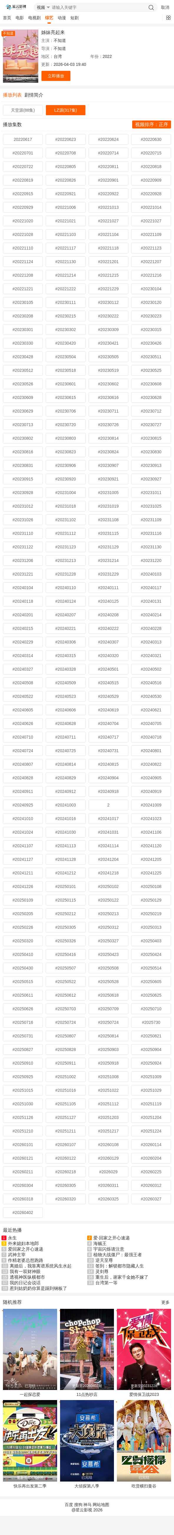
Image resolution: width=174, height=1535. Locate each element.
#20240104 (23, 587)
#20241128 (65, 859)
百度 (69, 1504)
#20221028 (23, 234)
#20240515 (108, 682)
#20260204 (151, 1158)
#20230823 (65, 451)
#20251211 (65, 1131)
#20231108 (108, 519)
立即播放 (56, 76)
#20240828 (23, 777)
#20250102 (108, 886)
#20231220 (151, 560)
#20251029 (151, 1090)
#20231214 (108, 560)
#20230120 (151, 302)
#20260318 (23, 1199)
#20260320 (65, 1199)
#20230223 (151, 316)
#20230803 (65, 438)
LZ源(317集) (65, 110)
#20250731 (23, 1036)
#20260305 (65, 1185)
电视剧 (34, 17)
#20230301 (23, 329)
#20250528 (108, 981)
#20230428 (23, 356)
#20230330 (23, 343)
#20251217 (108, 1131)
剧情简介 (33, 94)
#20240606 (65, 710)
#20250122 (108, 900)
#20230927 (151, 479)
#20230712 (151, 411)
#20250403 (151, 940)
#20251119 (151, 1103)
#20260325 (108, 1199)
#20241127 (23, 859)
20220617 (23, 139)
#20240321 (151, 655)
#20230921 (108, 479)
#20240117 (151, 587)
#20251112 (108, 1103)
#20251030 (23, 1103)
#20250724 (65, 1022)
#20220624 (108, 139)
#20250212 (65, 913)
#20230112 (108, 302)
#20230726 (108, 424)
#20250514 (151, 968)
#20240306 (65, 642)
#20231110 (23, 533)
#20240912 (65, 791)
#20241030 (65, 832)
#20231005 (108, 492)
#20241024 (23, 832)
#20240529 (108, 696)
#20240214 (151, 614)
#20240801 (151, 750)
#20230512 (23, 370)
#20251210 (23, 1131)
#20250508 (108, 968)
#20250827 (23, 1049)
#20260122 (65, 1158)
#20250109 (23, 900)
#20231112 (65, 533)
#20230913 (151, 465)
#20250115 (65, 900)
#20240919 (151, 791)
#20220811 (108, 166)
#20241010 (23, 818)
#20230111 (65, 302)
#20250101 (65, 886)
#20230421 (108, 343)
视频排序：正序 (151, 124)
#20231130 (151, 547)
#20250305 (65, 927)
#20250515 (23, 981)
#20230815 (151, 438)
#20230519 (108, 370)
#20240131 (151, 601)
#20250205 (23, 913)
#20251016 (65, 1090)
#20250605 (151, 981)
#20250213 (108, 913)
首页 (7, 17)
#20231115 (108, 533)
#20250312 (108, 927)
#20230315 (151, 329)
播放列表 (12, 94)
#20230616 (108, 397)
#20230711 (108, 411)
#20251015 (23, 1090)
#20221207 (151, 261)
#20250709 (108, 1008)
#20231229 (108, 574)
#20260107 (65, 1144)
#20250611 (23, 995)
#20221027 (108, 221)
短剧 (74, 17)
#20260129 (108, 1158)
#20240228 (151, 628)
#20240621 (151, 710)
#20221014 (151, 207)
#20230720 (65, 424)
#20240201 (23, 614)
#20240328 (65, 669)
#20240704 (108, 723)
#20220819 (23, 180)
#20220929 (23, 207)
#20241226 (23, 886)
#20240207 (65, 614)
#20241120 (151, 845)
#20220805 (65, 166)
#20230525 (151, 370)
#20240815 (108, 764)
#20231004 (65, 492)
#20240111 (108, 587)
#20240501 (108, 669)
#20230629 (23, 411)
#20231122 (23, 547)
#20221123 (151, 248)
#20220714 (108, 153)
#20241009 (151, 805)
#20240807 (23, 764)
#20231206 (23, 560)
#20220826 (65, 180)
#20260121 (23, 1158)
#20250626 (23, 1008)
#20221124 (23, 261)
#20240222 (108, 628)
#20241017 (108, 818)
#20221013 (108, 207)
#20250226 (23, 927)
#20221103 (65, 234)
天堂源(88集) (23, 110)
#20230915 (23, 479)
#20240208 (108, 614)
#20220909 (151, 180)
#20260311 (108, 1185)
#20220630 (151, 139)
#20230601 (65, 384)
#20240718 (151, 737)
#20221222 (65, 288)
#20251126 (23, 1117)
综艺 (49, 17)
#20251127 (65, 1117)
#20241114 (108, 845)
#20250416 (65, 954)
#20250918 (108, 1063)
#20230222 (108, 316)
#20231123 (65, 547)
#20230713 (23, 424)
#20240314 (23, 655)
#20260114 (151, 1144)
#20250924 (151, 1063)
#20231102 (65, 519)
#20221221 (23, 288)
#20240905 (151, 777)
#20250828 (65, 1049)
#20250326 (65, 940)
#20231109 (151, 519)
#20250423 (108, 954)
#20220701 (23, 153)
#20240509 (65, 682)
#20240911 (23, 791)
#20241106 (151, 832)
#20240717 (108, 737)
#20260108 (108, 1144)
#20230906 (65, 465)
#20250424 (151, 954)
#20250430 (23, 968)
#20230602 (108, 384)
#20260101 (23, 1144)
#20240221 (65, 628)
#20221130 (65, 261)
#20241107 (23, 845)
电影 (20, 17)
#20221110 (23, 248)
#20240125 (108, 601)
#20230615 (65, 397)
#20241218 (108, 873)
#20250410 (23, 954)
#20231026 (23, 519)
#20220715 (151, 153)
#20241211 (23, 873)
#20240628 (65, 723)
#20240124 (65, 601)
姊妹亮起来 (53, 32)
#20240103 (151, 574)
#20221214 (65, 275)
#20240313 (151, 642)
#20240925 (23, 805)
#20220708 (65, 153)
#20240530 (151, 696)
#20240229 (23, 642)
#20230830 (151, 451)
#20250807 (65, 1036)
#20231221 (23, 574)
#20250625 (151, 995)
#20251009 (151, 1076)
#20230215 (65, 316)
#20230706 (65, 411)
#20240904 (108, 777)
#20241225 (151, 873)
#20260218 (65, 1171)
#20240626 (23, 723)
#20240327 (23, 669)
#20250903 (108, 1049)
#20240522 (23, 696)
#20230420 (65, 343)
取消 (165, 7)
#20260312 (151, 1185)
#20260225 (151, 1171)
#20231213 (65, 560)
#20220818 (151, 166)
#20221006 (65, 207)
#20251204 (151, 1117)
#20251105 (65, 1103)
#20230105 (23, 302)
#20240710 (23, 737)
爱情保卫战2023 (144, 1394)
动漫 (62, 17)
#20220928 (151, 193)
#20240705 (151, 723)
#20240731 (108, 750)
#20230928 (23, 492)
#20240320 (108, 655)
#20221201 (108, 261)
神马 (87, 1504)
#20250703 (65, 1008)
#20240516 (151, 682)
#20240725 (65, 750)
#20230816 (23, 451)
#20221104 (108, 234)
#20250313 (151, 927)
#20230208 (23, 316)
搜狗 (78, 1504)
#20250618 (108, 995)
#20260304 (23, 1185)
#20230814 (108, 438)
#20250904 (151, 1049)
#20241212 (65, 873)
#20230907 (108, 465)
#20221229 (108, 288)
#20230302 (65, 329)
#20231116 (151, 533)
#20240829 (65, 777)
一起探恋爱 (30, 1394)
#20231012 (23, 506)
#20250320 (23, 940)
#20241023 (151, 818)
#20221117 (65, 248)
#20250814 (108, 1036)
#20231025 (151, 506)
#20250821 (151, 1036)
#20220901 (108, 180)
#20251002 (65, 1076)
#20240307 (108, 642)
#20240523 (65, 696)
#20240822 (151, 764)
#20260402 (23, 1212)
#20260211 (23, 1171)
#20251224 (151, 1131)
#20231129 (108, 547)
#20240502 (151, 669)
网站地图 (101, 1504)
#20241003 (65, 805)
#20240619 (108, 710)
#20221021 (65, 221)
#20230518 (65, 370)
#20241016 (65, 818)
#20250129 (151, 900)
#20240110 (65, 587)
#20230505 (108, 356)
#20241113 (65, 845)
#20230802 (23, 438)
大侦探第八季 (86, 1486)
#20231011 (151, 492)
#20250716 (23, 1022)
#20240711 (65, 737)
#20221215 (108, 275)
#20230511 (151, 356)
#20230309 (108, 329)
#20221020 (23, 221)
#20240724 (23, 750)
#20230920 (65, 479)
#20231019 (108, 506)
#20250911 (65, 1063)
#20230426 (151, 343)
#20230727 (151, 424)
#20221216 (151, 275)
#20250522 (65, 981)
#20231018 (65, 506)
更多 (165, 1302)
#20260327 (151, 1199)
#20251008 (108, 1076)
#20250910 (23, 1063)
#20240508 (23, 682)
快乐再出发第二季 (30, 1486)
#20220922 (108, 193)
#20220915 (23, 193)
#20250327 (108, 940)
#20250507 (65, 968)
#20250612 (65, 995)
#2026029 (108, 1171)
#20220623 (65, 139)
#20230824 (108, 451)
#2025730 (151, 1022)
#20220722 (23, 166)
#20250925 (23, 1076)
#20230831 (23, 465)
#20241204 (108, 859)
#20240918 (108, 791)
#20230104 (151, 288)
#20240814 (65, 764)
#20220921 (65, 193)
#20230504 (65, 356)
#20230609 (23, 397)
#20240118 (23, 601)
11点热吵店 (87, 1394)
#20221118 (108, 248)
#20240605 (23, 710)
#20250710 (151, 1008)
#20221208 (23, 275)
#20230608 (151, 384)
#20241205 (151, 859)
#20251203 (108, 1117)
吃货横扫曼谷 (144, 1486)
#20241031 (108, 832)
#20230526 (23, 384)
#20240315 (65, 655)
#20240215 (23, 628)
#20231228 (65, 574)
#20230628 (151, 397)
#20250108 (151, 886)
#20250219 (151, 913)
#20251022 (108, 1090)
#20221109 (151, 234)
